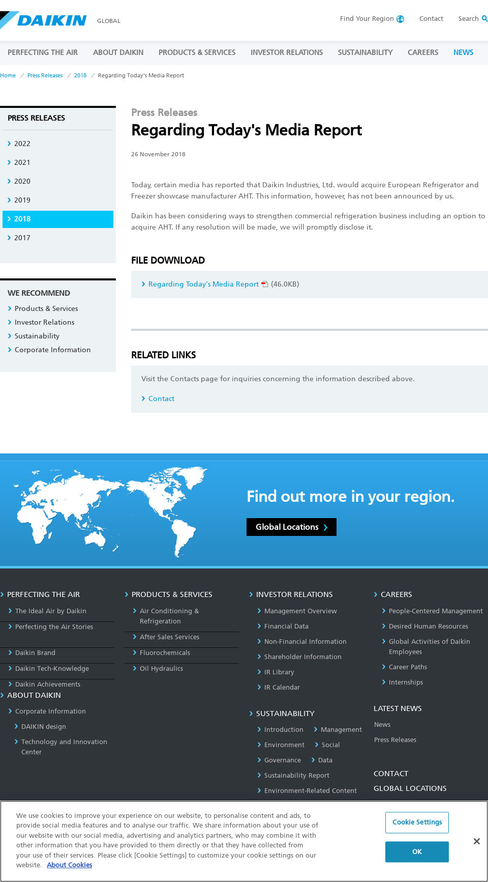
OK (417, 855)
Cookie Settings (417, 826)
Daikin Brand (31, 653)
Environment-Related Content (307, 790)
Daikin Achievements (44, 684)
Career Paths (404, 667)
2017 (18, 238)
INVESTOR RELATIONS (287, 52)
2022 (18, 143)
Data (321, 760)
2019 (18, 200)
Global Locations (291, 527)
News (382, 724)
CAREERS (423, 52)
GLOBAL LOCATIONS (410, 788)
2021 (18, 162)
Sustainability (33, 336)
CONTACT (391, 773)
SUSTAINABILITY (365, 52)
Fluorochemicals (161, 653)
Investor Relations (41, 322)
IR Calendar (278, 687)
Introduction (280, 729)
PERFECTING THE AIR (43, 52)
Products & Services (43, 308)
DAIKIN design (40, 726)
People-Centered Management (432, 611)
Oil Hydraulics (158, 668)
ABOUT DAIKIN (118, 52)
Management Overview (297, 611)
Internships (402, 682)
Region (367, 18)
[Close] (477, 844)
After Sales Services (166, 637)
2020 (18, 181)
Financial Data (283, 626)
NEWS (463, 52)
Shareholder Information (299, 657)
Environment (280, 745)
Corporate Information (49, 350)
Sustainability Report (293, 775)
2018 (80, 75)
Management (338, 729)
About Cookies (69, 868)
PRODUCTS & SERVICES (197, 52)
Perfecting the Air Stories (50, 627)
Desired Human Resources (425, 626)
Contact (431, 18)
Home (8, 75)
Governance (279, 760)
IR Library (275, 672)
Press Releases (45, 75)
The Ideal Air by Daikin (47, 611)
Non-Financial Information (302, 641)
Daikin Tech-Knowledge (48, 668)
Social (327, 745)
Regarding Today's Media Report (204, 284)
